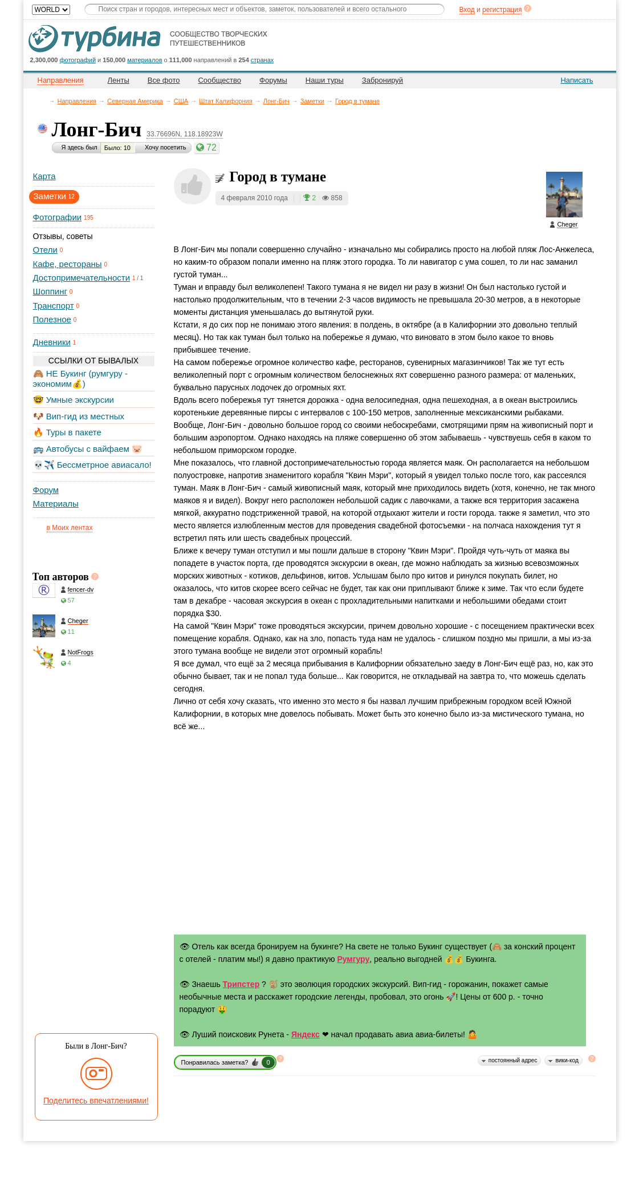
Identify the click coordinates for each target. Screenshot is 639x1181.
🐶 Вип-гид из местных (78, 416)
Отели (45, 249)
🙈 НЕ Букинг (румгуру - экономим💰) (80, 379)
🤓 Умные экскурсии (73, 400)
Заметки (312, 101)
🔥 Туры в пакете (67, 432)
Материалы (56, 503)
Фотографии (57, 217)
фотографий (78, 59)
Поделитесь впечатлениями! (96, 1100)
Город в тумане (357, 101)
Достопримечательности (82, 277)
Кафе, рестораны (67, 264)
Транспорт (53, 305)
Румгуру (353, 959)
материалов (144, 59)
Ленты (118, 80)
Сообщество (219, 80)
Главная (43, 101)
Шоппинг (50, 291)
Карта (44, 176)
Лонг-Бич (276, 101)
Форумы (273, 80)
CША (181, 101)
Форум (46, 490)
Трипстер (241, 984)
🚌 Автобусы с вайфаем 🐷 (88, 449)
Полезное (52, 319)
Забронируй (382, 80)
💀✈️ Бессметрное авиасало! (92, 465)
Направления (77, 101)
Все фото (164, 80)
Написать (576, 80)
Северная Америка (135, 101)
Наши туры (325, 80)
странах (262, 59)
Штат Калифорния (226, 101)
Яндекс (305, 1034)
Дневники (52, 342)
